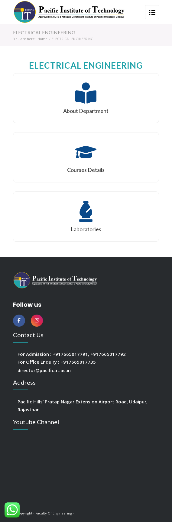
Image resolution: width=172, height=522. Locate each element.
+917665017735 (78, 362)
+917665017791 (70, 354)
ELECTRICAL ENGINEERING (44, 32)
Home (42, 38)
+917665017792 (108, 354)
